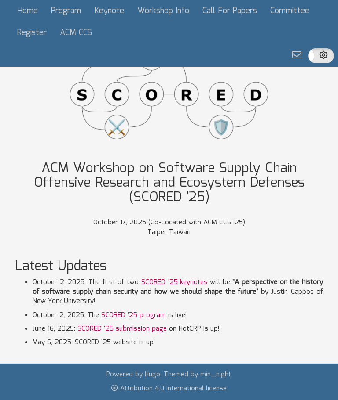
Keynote (109, 11)
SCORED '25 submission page (122, 329)
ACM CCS (76, 33)
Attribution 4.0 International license (169, 388)
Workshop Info (163, 11)
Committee (289, 11)
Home (27, 11)
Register (32, 33)
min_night (215, 374)
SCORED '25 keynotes (174, 282)
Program (66, 11)
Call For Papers (229, 11)
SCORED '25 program (133, 315)
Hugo (152, 374)
